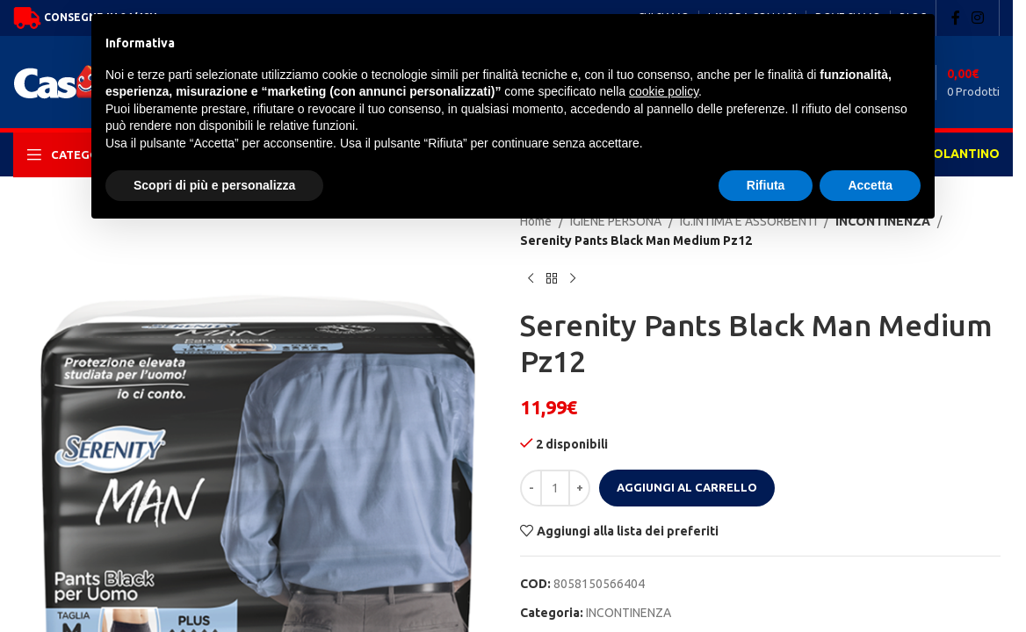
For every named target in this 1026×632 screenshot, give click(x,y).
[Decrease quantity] (531, 488)
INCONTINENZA (628, 613)
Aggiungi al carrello (687, 487)
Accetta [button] (870, 185)
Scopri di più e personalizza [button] (214, 185)
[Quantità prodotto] (555, 488)
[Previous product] (530, 279)
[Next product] (572, 279)
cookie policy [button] (663, 91)
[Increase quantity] (579, 488)
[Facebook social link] (955, 17)
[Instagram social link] (978, 17)
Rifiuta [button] (766, 185)
